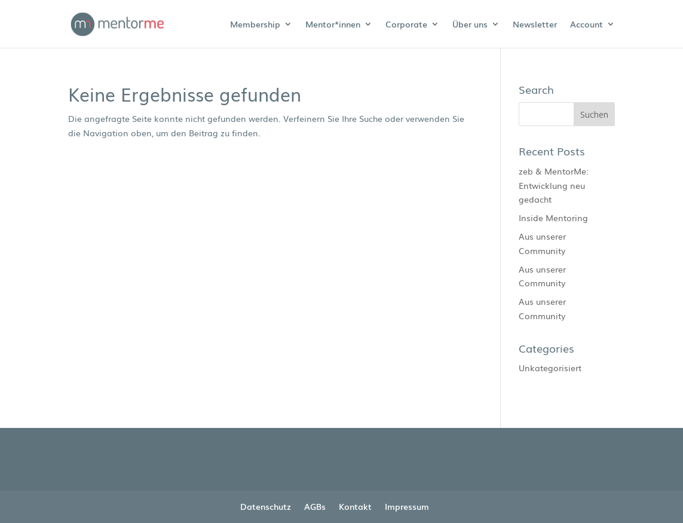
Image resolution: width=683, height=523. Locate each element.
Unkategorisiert (550, 368)
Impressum (407, 506)
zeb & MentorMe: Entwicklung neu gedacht (554, 185)
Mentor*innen (332, 25)
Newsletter (535, 25)
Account (586, 25)
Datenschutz (265, 506)
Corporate (406, 25)
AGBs (315, 506)
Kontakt (355, 506)
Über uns (470, 25)
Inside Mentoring (553, 218)
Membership (255, 25)
